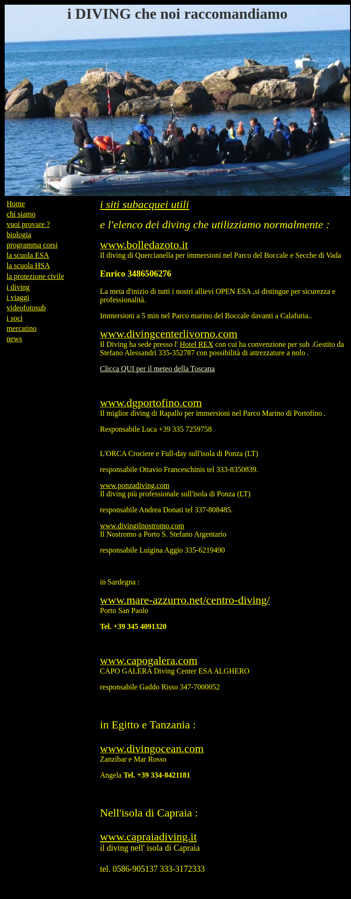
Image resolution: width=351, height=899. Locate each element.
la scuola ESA (28, 255)
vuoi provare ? (28, 224)
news (14, 339)
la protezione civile (35, 276)
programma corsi (32, 245)
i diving (18, 287)
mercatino (22, 328)
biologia (19, 235)
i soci (15, 318)
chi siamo (21, 214)
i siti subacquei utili (144, 204)
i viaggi (18, 297)
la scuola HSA (28, 266)
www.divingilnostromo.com (142, 526)
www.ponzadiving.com (134, 485)
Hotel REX (197, 344)
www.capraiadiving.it (148, 837)
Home (16, 204)
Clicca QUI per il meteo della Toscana (157, 369)
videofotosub (26, 308)
